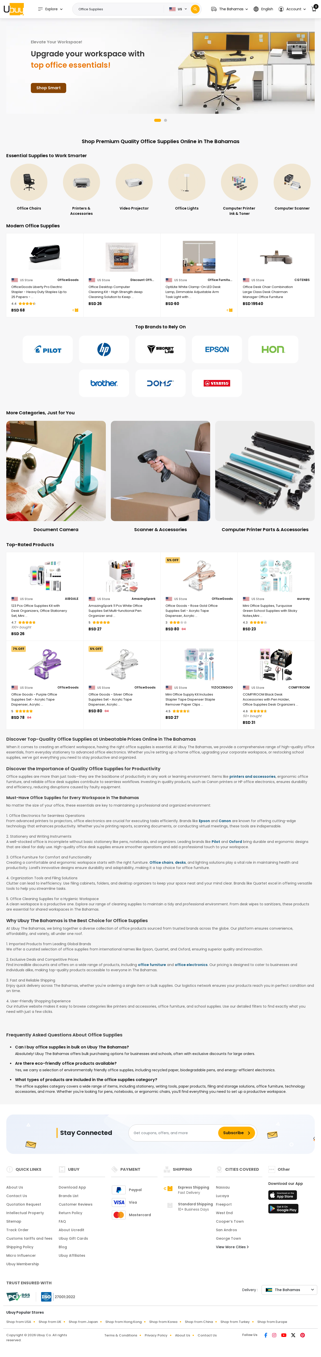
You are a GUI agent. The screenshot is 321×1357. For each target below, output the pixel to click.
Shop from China (199, 1321)
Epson (204, 820)
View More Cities (232, 1246)
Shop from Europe (272, 1321)
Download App (72, 1187)
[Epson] (217, 349)
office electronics (191, 964)
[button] (229, 9)
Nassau (223, 1187)
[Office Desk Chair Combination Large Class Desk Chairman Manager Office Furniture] (276, 257)
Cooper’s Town (230, 1221)
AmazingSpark (143, 599)
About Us (14, 1187)
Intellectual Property (25, 1212)
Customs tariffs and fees (29, 1238)
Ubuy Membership (22, 1264)
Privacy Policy (156, 1335)
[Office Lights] (239, 187)
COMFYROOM (299, 688)
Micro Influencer (21, 1255)
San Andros (226, 1229)
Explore (48, 9)
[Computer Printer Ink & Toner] (292, 190)
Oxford (235, 841)
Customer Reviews (76, 1204)
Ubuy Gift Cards (73, 1238)
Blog (63, 1246)
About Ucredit (71, 1229)
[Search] (195, 9)
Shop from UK (50, 1321)
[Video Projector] (186, 187)
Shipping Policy (19, 1246)
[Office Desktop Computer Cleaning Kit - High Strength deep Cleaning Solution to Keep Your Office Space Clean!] (122, 257)
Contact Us (16, 1195)
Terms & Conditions (120, 1335)
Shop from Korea (163, 1321)
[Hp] (104, 349)
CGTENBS (302, 280)
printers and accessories (252, 776)
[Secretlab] (160, 349)
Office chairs (161, 862)
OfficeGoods (67, 280)
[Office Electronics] (28, 187)
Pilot (216, 841)
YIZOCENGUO (222, 688)
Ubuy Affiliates (72, 1255)
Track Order (17, 1229)
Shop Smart (48, 88)
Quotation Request (23, 1204)
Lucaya (222, 1195)
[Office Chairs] (81, 187)
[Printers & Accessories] (134, 190)
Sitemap (13, 1221)
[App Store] (283, 1196)
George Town (228, 1238)
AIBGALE (71, 599)
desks (180, 862)
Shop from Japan (83, 1321)
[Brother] (104, 383)
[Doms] (160, 383)
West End (224, 1212)
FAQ (62, 1221)
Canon (225, 820)
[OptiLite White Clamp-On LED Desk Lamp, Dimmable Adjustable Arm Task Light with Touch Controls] (199, 257)
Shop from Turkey (235, 1321)
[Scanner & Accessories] (160, 477)
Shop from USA (18, 1321)
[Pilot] (48, 349)
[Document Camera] (56, 477)
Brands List (68, 1195)
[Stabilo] (217, 383)
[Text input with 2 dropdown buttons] (119, 9)
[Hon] (273, 349)
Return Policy (70, 1212)
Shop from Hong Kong (123, 1321)
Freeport (224, 1204)
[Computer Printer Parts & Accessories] (265, 477)
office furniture (152, 964)
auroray (303, 599)
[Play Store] (283, 1210)
